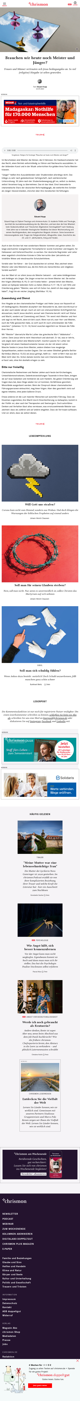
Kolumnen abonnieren (17, 1234)
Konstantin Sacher (37, 895)
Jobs (5, 1344)
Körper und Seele (12, 1274)
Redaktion (8, 1356)
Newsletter (10, 1213)
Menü (4, 6)
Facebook (46, 721)
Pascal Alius (37, 972)
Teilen (39, 135)
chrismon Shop (11, 1332)
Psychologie (42, 940)
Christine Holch (37, 1055)
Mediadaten (9, 1336)
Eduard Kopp (42, 87)
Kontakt (7, 1307)
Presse (6, 1340)
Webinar (8, 1224)
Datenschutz (9, 1303)
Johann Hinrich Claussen (39, 518)
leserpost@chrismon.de (55, 718)
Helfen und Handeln (14, 1266)
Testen (68, 4)
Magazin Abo (9, 1328)
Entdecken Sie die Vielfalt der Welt (40, 1101)
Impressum (9, 1299)
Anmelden (75, 3)
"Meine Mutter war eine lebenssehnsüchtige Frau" (40, 864)
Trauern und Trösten (14, 1286)
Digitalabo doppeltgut (17, 1239)
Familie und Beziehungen (17, 1258)
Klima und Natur (12, 1270)
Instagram (35, 721)
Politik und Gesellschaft (16, 1282)
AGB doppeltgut (11, 1311)
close (77, 1360)
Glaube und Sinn (12, 1262)
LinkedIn (61, 721)
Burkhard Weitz (36, 684)
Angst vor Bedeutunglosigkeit (42, 1017)
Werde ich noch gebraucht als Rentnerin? (40, 1024)
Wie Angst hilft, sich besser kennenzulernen (40, 947)
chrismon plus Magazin (18, 1244)
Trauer (40, 857)
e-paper (7, 1249)
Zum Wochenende (14, 1229)
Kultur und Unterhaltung (16, 1278)
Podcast (7, 1219)
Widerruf (7, 1315)
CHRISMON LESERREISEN (40, 1094)
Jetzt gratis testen (40, 1385)
